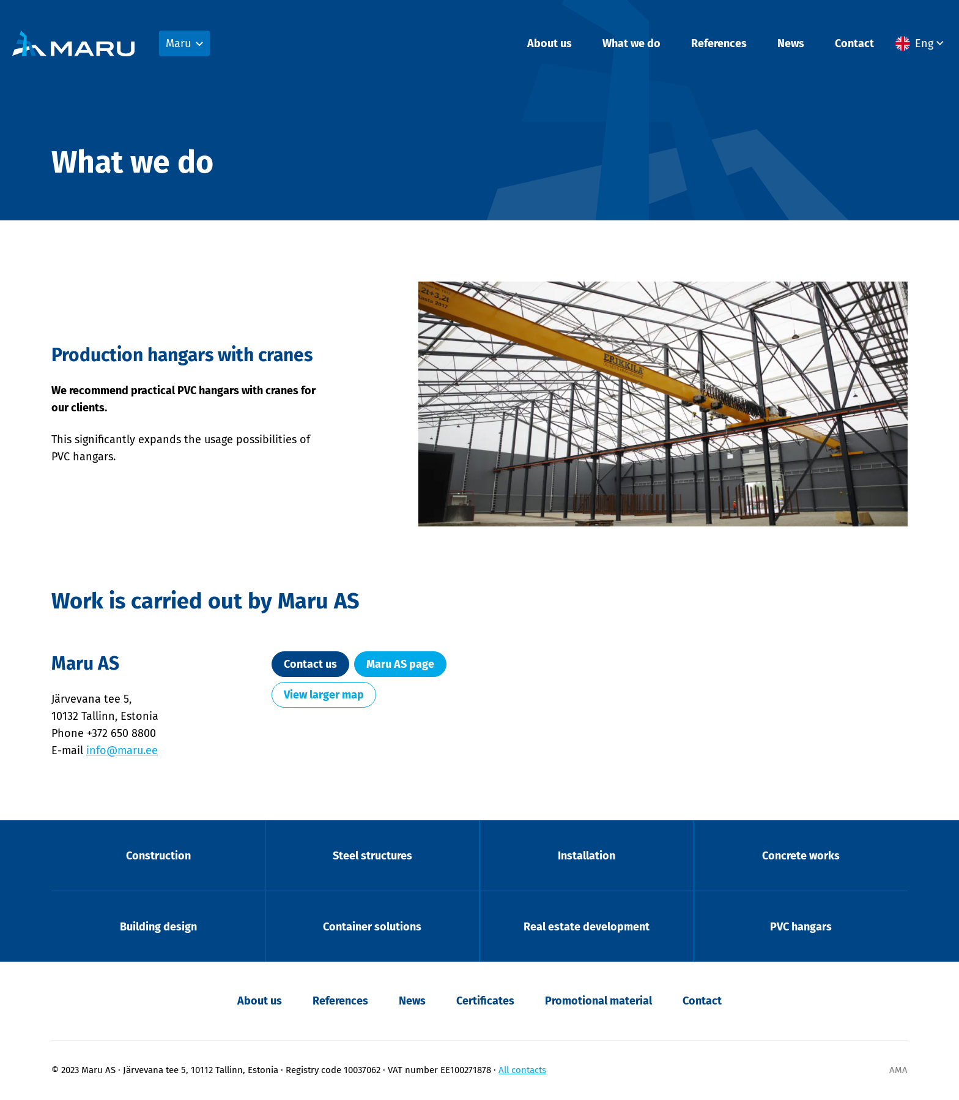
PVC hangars (801, 927)
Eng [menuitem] (924, 43)
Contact (854, 43)
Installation (586, 855)
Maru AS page (400, 664)
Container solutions (372, 927)
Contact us (310, 664)
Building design (158, 927)
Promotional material (598, 1001)
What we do (631, 43)
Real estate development (587, 927)
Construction (158, 855)
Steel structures (372, 855)
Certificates (485, 1001)
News (790, 43)
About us (549, 43)
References (719, 43)
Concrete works (801, 855)
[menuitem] (921, 43)
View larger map (324, 695)
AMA (898, 1070)
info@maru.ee (122, 750)
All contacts (522, 1070)
